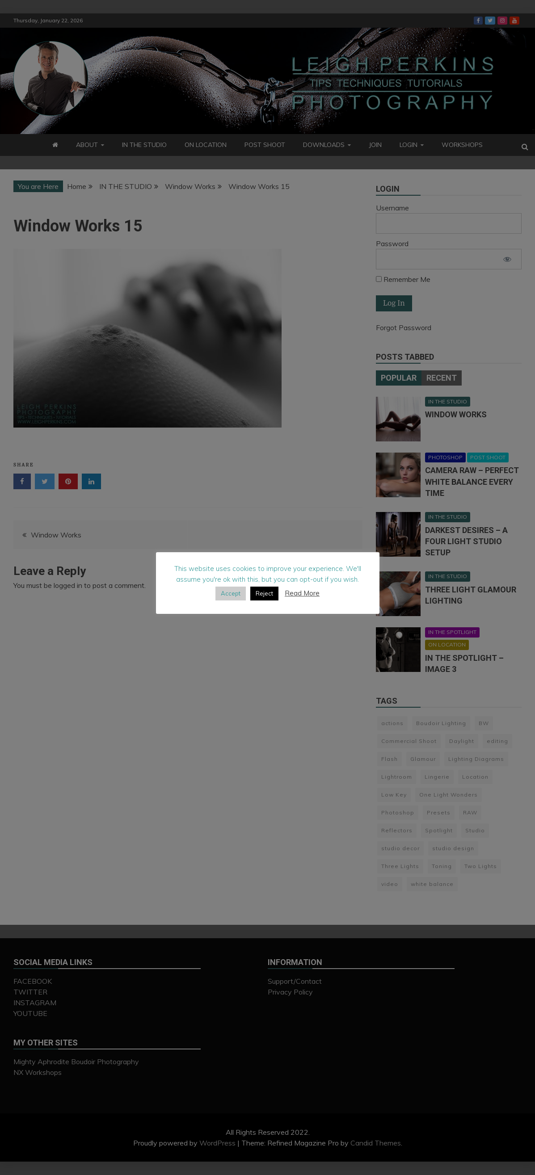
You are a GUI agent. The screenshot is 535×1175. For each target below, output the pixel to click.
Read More (302, 593)
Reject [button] (264, 593)
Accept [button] (230, 593)
